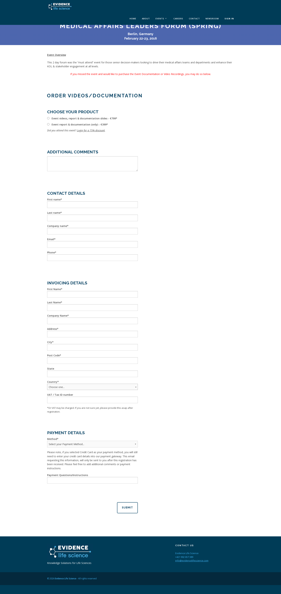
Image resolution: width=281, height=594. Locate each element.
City (49, 342)
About (146, 18)
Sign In (229, 18)
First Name (54, 289)
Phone (51, 252)
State (50, 368)
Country (52, 382)
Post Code (53, 355)
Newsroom (212, 18)
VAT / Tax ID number (60, 394)
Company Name (57, 315)
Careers (178, 18)
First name (54, 199)
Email (50, 239)
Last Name (54, 302)
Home (133, 18)
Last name (53, 212)
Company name (57, 226)
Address (52, 329)
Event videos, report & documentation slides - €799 (84, 118)
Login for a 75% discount (91, 130)
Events (160, 18)
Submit (127, 507)
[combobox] (92, 387)
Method (52, 439)
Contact (194, 18)
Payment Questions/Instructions (67, 475)
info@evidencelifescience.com (191, 560)
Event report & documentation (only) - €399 (79, 124)
